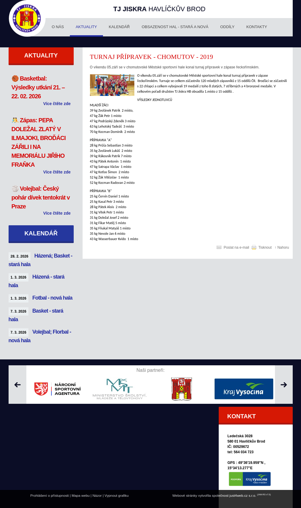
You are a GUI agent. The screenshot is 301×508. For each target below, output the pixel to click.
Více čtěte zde (57, 103)
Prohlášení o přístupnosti (49, 495)
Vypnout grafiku (116, 495)
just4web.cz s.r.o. (242, 495)
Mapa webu (81, 495)
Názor (97, 495)
